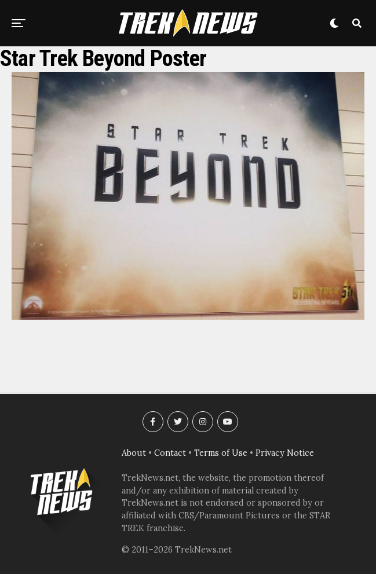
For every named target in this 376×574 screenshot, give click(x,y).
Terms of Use (220, 453)
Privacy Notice (284, 453)
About (134, 453)
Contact (170, 453)
